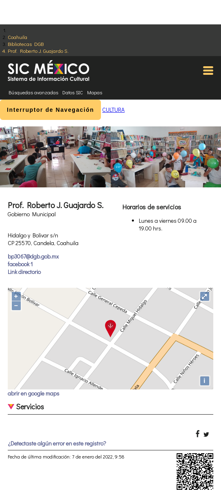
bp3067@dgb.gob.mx (33, 256)
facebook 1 (20, 264)
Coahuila (17, 36)
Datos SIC (72, 92)
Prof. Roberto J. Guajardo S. (38, 50)
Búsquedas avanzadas (33, 92)
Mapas (94, 92)
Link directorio (24, 272)
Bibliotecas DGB (26, 43)
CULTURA (113, 109)
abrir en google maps (33, 393)
